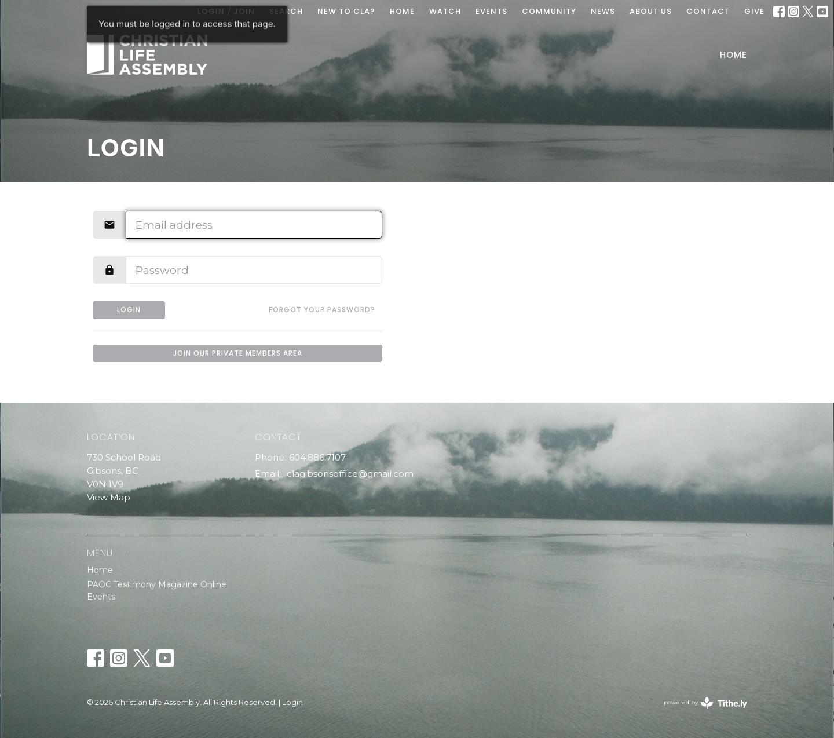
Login (129, 310)
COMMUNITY (549, 11)
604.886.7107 (317, 457)
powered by (705, 702)
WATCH (445, 11)
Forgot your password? (322, 310)
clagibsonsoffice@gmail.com (350, 473)
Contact (708, 11)
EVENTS (491, 11)
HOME (402, 11)
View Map (108, 497)
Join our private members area (237, 353)
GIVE (754, 11)
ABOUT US (651, 11)
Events (101, 596)
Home (733, 55)
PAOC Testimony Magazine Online (156, 584)
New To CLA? (346, 11)
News (603, 11)
